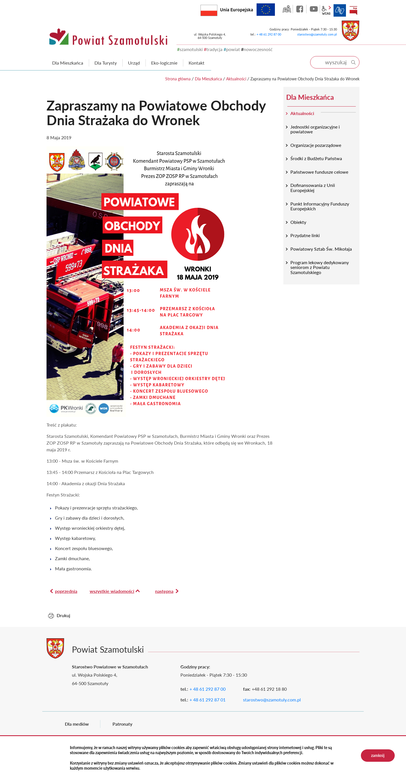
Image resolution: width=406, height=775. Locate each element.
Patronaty (122, 724)
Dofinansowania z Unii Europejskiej (312, 187)
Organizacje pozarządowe (315, 145)
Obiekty (298, 222)
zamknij (378, 755)
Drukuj (63, 615)
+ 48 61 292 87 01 (207, 699)
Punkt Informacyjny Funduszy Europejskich (319, 206)
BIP (353, 10)
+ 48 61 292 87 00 (269, 34)
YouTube (314, 9)
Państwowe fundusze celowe (319, 172)
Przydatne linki (305, 235)
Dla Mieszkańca (208, 78)
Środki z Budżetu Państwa (316, 158)
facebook (300, 9)
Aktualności (236, 78)
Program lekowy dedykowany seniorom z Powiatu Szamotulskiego (319, 267)
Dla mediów (77, 724)
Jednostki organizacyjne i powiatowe (315, 129)
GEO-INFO (287, 9)
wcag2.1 (326, 10)
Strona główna (178, 78)
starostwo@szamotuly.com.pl (317, 34)
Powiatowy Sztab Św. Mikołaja (321, 248)
